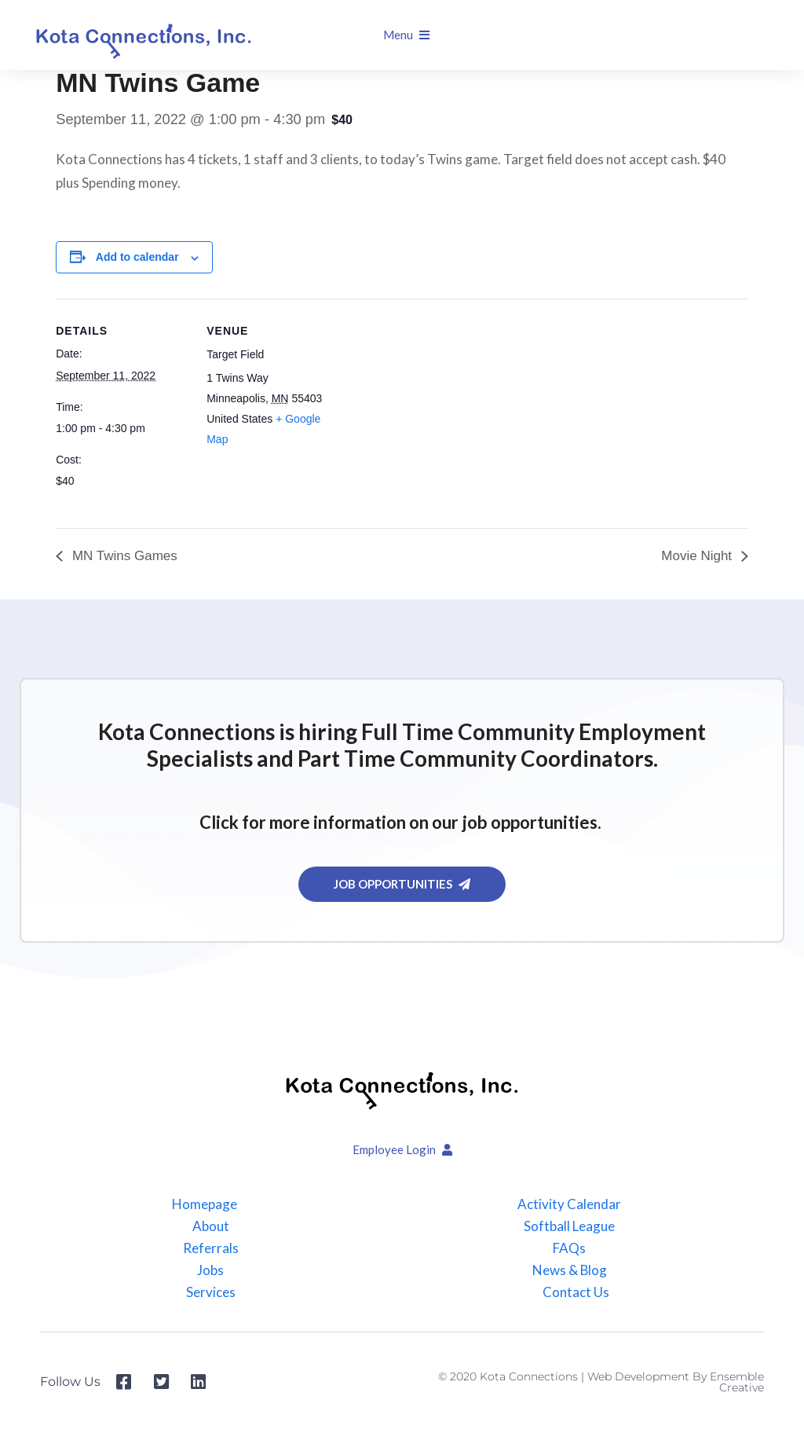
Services (211, 1292)
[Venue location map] (440, 407)
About (210, 1226)
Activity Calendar (569, 1204)
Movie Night (698, 555)
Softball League (569, 1226)
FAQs (569, 1248)
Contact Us (576, 1292)
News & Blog (569, 1270)
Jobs (210, 1270)
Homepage (204, 1204)
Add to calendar (137, 257)
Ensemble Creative (737, 1382)
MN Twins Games (122, 555)
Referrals (211, 1248)
